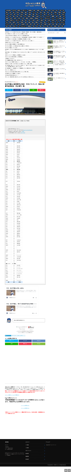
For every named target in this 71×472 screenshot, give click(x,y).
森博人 (14, 22)
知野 (17, 16)
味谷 (18, 22)
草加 (11, 14)
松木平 (63, 14)
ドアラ (41, 14)
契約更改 (29, 26)
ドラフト (41, 18)
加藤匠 (33, 16)
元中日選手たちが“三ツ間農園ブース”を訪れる (12, 73)
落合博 (29, 16)
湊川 (62, 26)
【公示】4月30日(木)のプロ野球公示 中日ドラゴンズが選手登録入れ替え (17, 35)
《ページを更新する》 (25, 405)
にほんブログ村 (22, 329)
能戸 (60, 24)
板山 (51, 14)
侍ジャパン (18, 20)
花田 (6, 26)
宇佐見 (21, 16)
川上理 (41, 22)
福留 (25, 22)
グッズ (53, 18)
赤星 (59, 26)
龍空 (41, 12)
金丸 (42, 10)
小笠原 (30, 12)
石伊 (64, 16)
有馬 (11, 18)
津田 (18, 14)
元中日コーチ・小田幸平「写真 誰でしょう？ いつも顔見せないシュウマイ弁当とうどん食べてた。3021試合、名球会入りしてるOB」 (56, 63)
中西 (45, 10)
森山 (10, 22)
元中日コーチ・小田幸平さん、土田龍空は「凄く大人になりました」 (56, 42)
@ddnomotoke (10, 449)
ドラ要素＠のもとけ (56, 464)
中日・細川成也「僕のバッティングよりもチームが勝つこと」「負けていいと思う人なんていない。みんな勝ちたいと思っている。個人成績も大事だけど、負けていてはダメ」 (25, 66)
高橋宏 (38, 10)
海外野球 (27, 453)
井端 (22, 20)
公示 (15, 24)
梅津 (44, 12)
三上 (18, 26)
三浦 (23, 18)
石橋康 (30, 14)
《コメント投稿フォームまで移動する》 (25, 332)
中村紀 (7, 20)
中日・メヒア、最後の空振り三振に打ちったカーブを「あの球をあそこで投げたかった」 (19, 76)
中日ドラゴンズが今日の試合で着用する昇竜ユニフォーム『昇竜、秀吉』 (17, 71)
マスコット (62, 22)
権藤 (29, 22)
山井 (51, 26)
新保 (63, 24)
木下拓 (7, 14)
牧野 (10, 26)
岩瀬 (32, 22)
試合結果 (31, 18)
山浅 (6, 16)
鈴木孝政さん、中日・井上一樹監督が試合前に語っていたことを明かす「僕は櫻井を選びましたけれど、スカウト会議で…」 (24, 50)
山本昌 (37, 20)
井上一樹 (14, 10)
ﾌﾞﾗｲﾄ (34, 12)
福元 (57, 16)
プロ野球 (27, 447)
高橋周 (59, 12)
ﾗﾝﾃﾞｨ (58, 22)
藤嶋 (25, 14)
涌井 (48, 12)
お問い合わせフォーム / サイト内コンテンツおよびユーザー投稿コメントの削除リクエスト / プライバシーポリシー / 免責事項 (14, 454)
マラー (48, 22)
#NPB (23, 131)
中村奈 (15, 18)
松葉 (59, 14)
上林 (48, 14)
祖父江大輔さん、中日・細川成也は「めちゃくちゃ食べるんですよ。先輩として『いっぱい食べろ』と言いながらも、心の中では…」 (25, 53)
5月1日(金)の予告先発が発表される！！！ (12, 75)
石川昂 (49, 10)
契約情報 (36, 18)
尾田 (44, 14)
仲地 (14, 14)
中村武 (53, 20)
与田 (41, 24)
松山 (56, 10)
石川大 (14, 26)
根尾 (34, 10)
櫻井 (53, 24)
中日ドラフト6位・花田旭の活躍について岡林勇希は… (14, 56)
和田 (45, 20)
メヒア (55, 14)
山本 (10, 16)
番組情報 (30, 10)
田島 (47, 26)
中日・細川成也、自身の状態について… (56, 74)
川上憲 (33, 20)
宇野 (34, 24)
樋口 (64, 18)
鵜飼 (25, 12)
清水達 (64, 12)
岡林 (6, 12)
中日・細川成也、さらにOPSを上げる (56, 69)
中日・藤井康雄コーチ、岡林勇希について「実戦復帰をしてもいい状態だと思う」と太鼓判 (20, 68)
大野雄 (55, 12)
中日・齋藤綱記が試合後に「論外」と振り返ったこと (13, 60)
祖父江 (22, 14)
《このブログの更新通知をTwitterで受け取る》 (25, 331)
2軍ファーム (25, 10)
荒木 (29, 20)
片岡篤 (22, 22)
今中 (56, 20)
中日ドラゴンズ (47, 18)
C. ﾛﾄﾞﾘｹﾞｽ (48, 16)
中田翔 (22, 12)
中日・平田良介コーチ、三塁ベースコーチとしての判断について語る (16, 33)
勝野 (33, 14)
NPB (18, 24)
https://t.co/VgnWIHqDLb (27, 130)
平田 (33, 26)
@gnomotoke (10, 448)
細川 (53, 10)
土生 (6, 22)
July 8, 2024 (23, 132)
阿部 (40, 26)
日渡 (60, 20)
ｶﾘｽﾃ (25, 16)
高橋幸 (7, 18)
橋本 (37, 14)
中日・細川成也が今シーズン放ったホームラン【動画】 (56, 52)
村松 (10, 12)
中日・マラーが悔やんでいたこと (56, 79)
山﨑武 (42, 20)
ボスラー (53, 22)
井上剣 (19, 18)
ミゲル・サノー (23, 26)
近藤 (63, 20)
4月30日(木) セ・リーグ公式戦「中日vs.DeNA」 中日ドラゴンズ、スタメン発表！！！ (19, 40)
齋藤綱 (53, 16)
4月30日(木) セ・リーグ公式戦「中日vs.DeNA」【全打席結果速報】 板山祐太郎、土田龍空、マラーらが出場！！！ (24, 37)
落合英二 (19, 10)
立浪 (60, 10)
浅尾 (11, 24)
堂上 (44, 26)
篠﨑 (56, 24)
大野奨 (55, 26)
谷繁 (49, 20)
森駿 (60, 16)
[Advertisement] (16, 363)
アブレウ (7, 24)
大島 (51, 12)
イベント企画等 (58, 18)
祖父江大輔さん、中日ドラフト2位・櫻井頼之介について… (56, 47)
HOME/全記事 (8, 10)
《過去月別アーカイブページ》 (51, 444)
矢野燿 (45, 24)
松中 (37, 24)
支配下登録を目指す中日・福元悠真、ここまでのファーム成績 (56, 57)
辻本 (37, 12)
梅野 (13, 16)
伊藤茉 (27, 18)
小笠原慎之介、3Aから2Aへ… (10, 58)
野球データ (12, 20)
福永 (13, 12)
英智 (30, 24)
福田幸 (37, 16)
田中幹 (18, 12)
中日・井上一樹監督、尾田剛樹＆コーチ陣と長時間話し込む (15, 44)
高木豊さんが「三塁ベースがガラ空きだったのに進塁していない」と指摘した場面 (18, 63)
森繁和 (37, 22)
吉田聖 (49, 24)
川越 (44, 22)
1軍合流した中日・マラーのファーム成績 (12, 42)
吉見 (26, 20)
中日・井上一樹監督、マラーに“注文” (11, 47)
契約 (19, 335)
